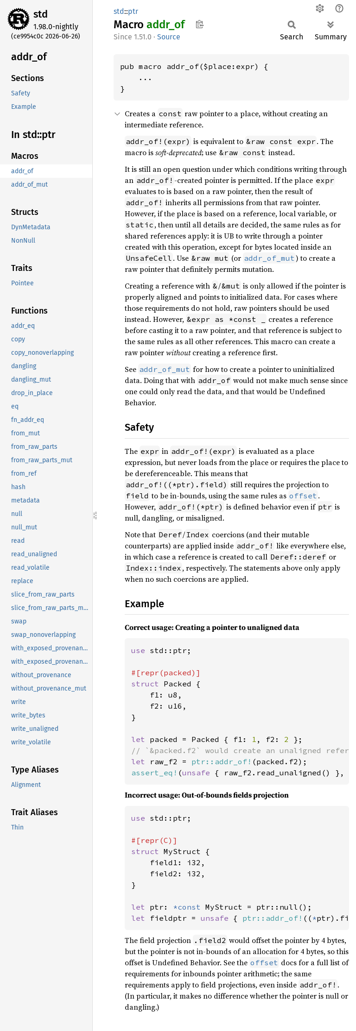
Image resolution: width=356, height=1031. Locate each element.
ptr (133, 11)
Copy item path (199, 24)
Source (168, 36)
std (40, 14)
